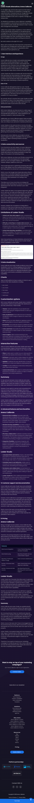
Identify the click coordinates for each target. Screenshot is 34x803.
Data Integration (17, 697)
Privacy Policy (22, 797)
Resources (17, 732)
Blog (17, 734)
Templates (17, 702)
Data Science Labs (17, 708)
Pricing (17, 747)
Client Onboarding (17, 700)
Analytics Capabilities (17, 698)
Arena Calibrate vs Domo (17, 726)
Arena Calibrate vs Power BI (17, 728)
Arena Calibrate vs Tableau (17, 721)
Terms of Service (13, 797)
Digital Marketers (17, 710)
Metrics (17, 742)
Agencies (17, 713)
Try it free (17, 801)
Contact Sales (17, 672)
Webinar (17, 736)
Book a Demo (17, 752)
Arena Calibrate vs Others (17, 719)
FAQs (17, 741)
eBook (17, 737)
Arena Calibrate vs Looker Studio (17, 724)
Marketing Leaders (17, 711)
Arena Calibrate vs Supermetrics (17, 723)
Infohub (17, 739)
